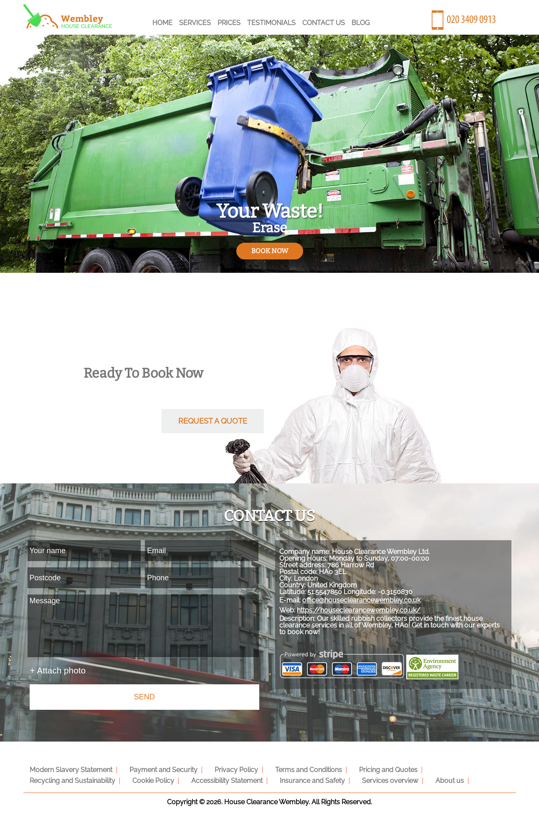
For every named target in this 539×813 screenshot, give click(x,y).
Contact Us (323, 23)
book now (269, 251)
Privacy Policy (226, 767)
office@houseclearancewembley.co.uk (378, 613)
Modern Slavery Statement (69, 767)
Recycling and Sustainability (454, 767)
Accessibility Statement (118, 778)
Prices (229, 23)
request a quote (212, 421)
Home (162, 23)
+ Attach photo (58, 670)
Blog (360, 23)
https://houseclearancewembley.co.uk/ (375, 623)
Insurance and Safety (199, 778)
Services (195, 23)
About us (328, 778)
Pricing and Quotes (369, 767)
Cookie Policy (48, 778)
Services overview (273, 778)
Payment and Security (157, 767)
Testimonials (271, 23)
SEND (144, 697)
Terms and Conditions (294, 767)
